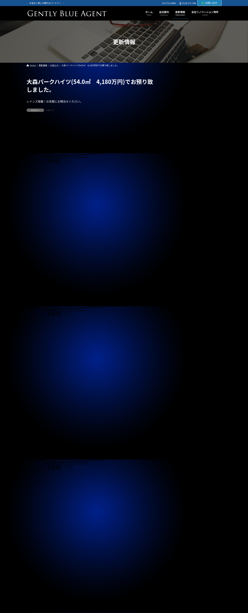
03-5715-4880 (169, 3)
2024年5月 (176, 473)
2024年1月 (176, 501)
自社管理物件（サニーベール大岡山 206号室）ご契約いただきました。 (194, 244)
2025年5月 (176, 387)
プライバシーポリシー (42, 597)
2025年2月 (176, 409)
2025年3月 (176, 401)
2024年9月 (176, 444)
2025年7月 (176, 373)
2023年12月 (176, 508)
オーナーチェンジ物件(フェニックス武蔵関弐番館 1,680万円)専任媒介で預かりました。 (194, 104)
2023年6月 (176, 551)
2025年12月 (176, 337)
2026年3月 (176, 316)
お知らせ (50, 110)
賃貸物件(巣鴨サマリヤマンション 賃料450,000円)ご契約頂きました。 (190, 154)
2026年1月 (176, 330)
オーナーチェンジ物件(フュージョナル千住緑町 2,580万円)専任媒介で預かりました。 (195, 121)
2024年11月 (176, 430)
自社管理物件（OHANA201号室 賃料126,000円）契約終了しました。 (193, 210)
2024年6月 (176, 466)
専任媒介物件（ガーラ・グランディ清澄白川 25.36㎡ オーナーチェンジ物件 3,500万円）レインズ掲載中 (194, 192)
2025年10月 (176, 352)
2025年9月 (176, 359)
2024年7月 (176, 459)
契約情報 (175, 292)
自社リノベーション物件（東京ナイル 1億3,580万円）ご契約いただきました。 (192, 260)
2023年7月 (176, 544)
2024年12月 (176, 423)
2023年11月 (176, 516)
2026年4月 (176, 309)
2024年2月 (176, 494)
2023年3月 (176, 573)
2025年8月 (176, 366)
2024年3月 (176, 487)
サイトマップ (70, 597)
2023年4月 (176, 566)
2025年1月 (176, 416)
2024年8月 (176, 452)
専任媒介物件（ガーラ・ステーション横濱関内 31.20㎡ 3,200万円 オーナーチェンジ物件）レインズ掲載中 (195, 172)
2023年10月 (176, 523)
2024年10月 (176, 437)
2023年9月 (176, 530)
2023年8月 (176, 537)
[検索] (217, 82)
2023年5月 (176, 558)
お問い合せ (209, 3)
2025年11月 (176, 345)
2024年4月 (176, 480)
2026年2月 (176, 323)
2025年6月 (176, 380)
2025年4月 (176, 394)
